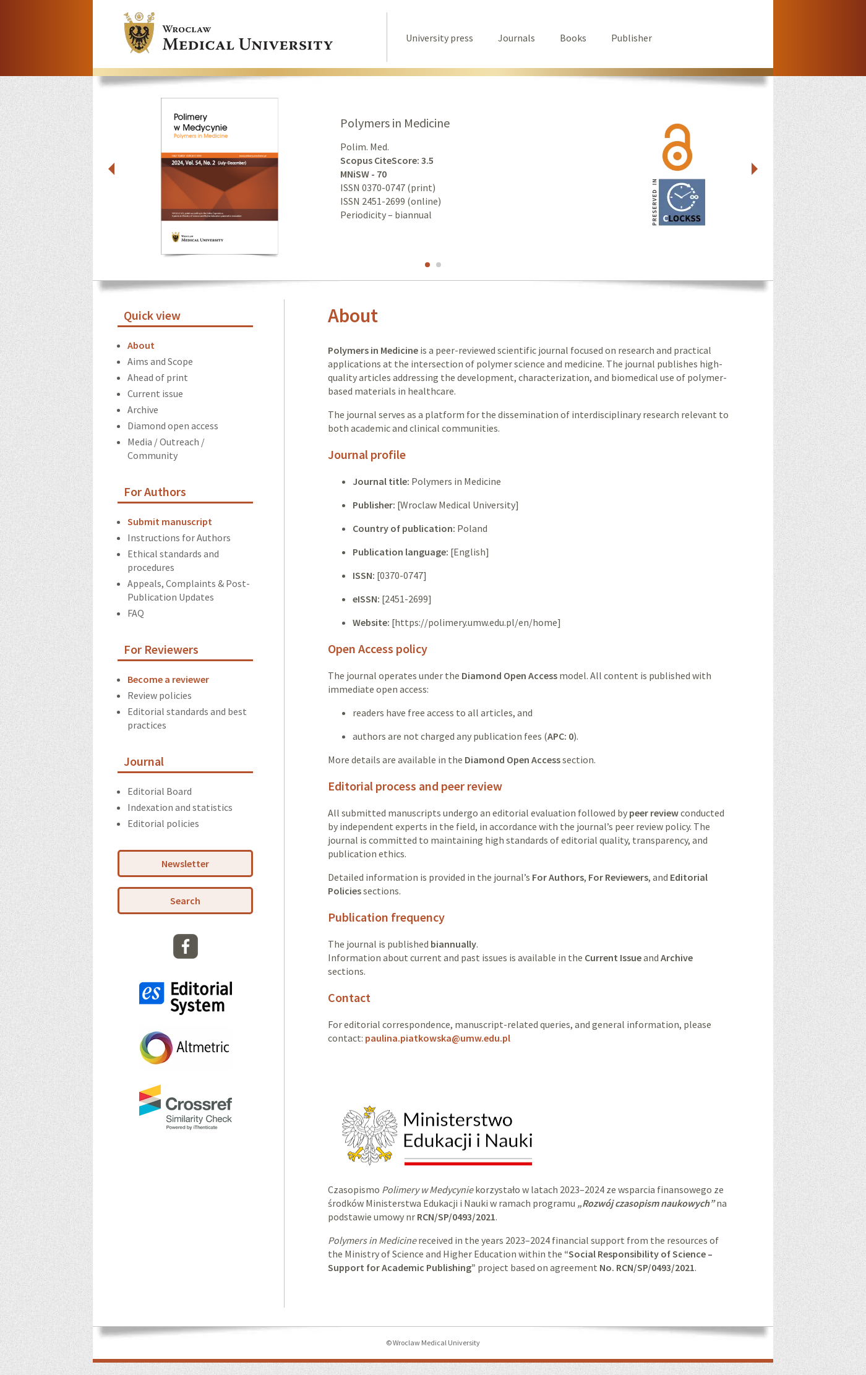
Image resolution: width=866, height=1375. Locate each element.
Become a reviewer (168, 679)
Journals (516, 38)
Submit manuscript (169, 521)
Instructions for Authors (179, 537)
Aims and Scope (160, 361)
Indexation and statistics (180, 807)
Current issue (155, 393)
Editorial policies (163, 823)
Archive (142, 409)
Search (185, 900)
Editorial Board (159, 791)
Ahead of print (157, 377)
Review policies (159, 695)
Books (573, 38)
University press (439, 38)
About (141, 345)
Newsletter (185, 863)
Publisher (631, 38)
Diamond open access (172, 425)
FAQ (135, 613)
